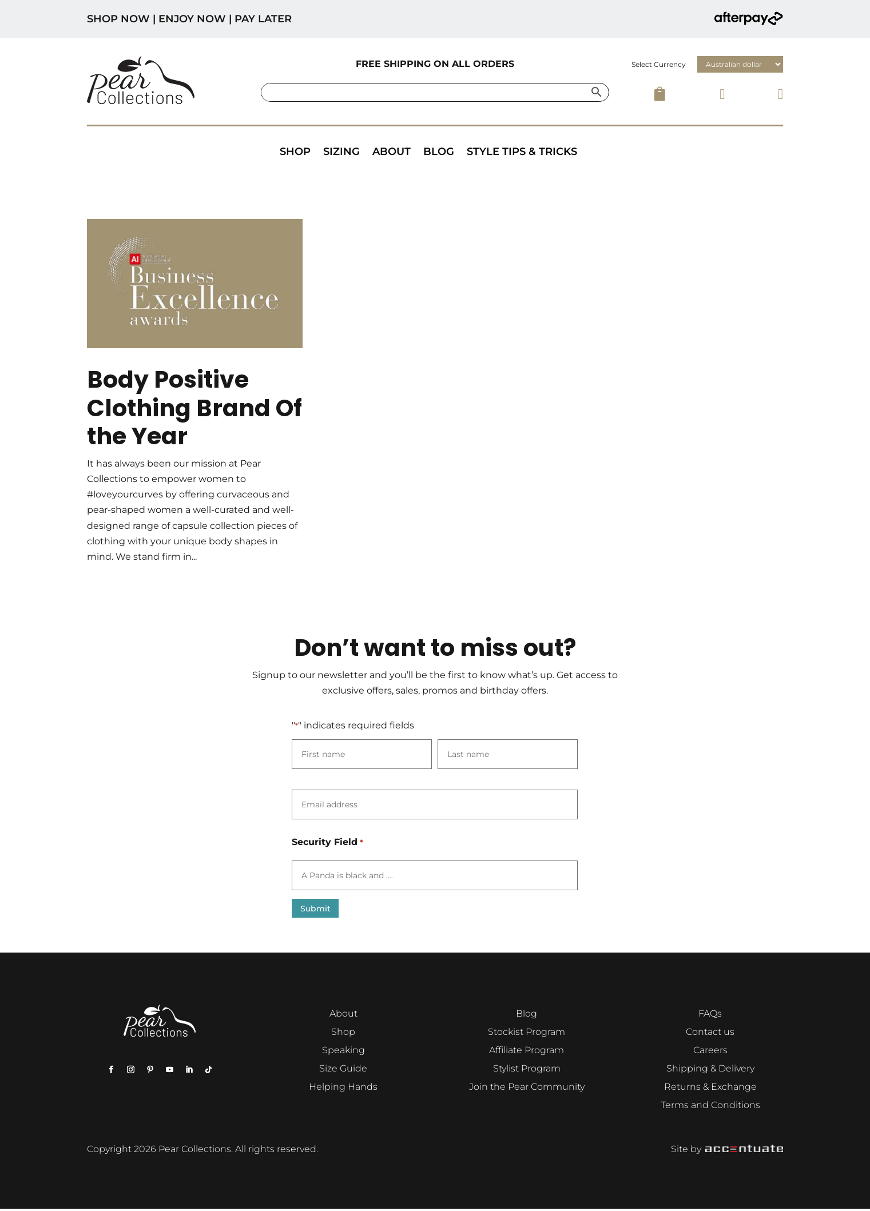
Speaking (343, 1052)
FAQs (710, 1015)
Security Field (327, 842)
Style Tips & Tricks (522, 151)
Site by (727, 1151)
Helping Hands (343, 1088)
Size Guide (343, 1070)
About (391, 151)
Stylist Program (527, 1070)
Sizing (341, 151)
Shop (295, 151)
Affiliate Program (526, 1052)
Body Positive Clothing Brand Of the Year (194, 407)
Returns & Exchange (710, 1088)
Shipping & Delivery (710, 1070)
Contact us (710, 1034)
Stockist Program (526, 1034)
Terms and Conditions (710, 1107)
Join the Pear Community (527, 1088)
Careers (710, 1052)
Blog (438, 151)
